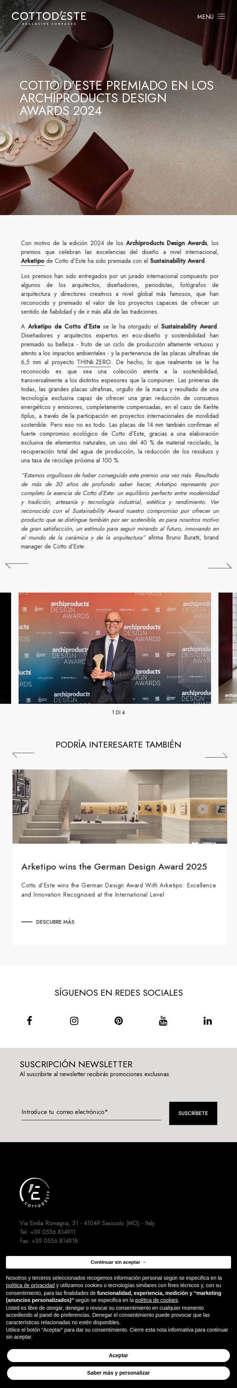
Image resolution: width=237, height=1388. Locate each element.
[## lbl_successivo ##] (219, 566)
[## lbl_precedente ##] (17, 566)
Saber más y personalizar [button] (118, 1373)
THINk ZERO (99, 362)
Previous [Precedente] (29, 755)
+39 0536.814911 (53, 1232)
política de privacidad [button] (30, 1285)
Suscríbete (193, 1113)
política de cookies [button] (156, 1300)
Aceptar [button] (118, 1355)
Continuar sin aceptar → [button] (118, 1262)
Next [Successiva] (222, 755)
